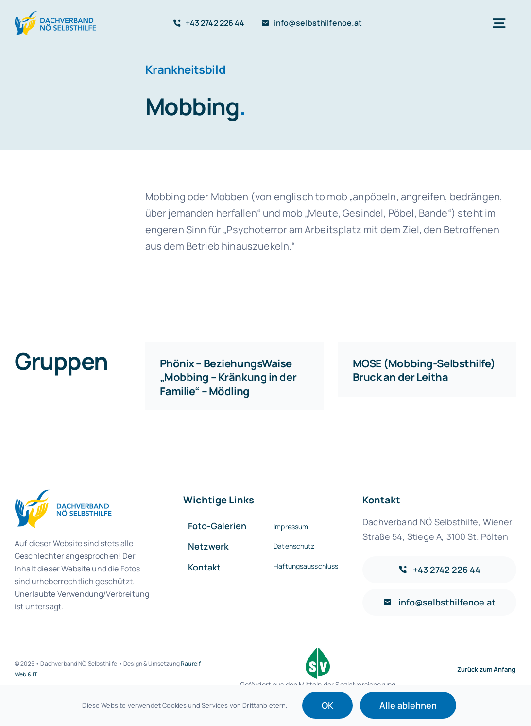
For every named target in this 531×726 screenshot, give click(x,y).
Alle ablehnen (408, 705)
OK (327, 705)
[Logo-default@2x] (57, 15)
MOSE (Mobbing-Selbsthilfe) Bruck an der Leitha (424, 370)
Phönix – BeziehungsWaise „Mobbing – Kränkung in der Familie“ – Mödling (228, 377)
